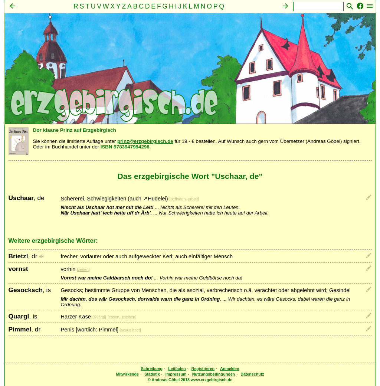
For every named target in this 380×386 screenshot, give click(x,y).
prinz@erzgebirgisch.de (145, 141)
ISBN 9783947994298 (125, 147)
